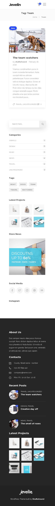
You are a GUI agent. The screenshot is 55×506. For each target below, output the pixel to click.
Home (35, 17)
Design (12, 146)
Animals (12, 140)
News (11, 158)
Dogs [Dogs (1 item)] (23, 184)
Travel (19, 104)
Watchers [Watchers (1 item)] (27, 190)
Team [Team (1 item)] (32, 184)
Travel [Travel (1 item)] (14, 190)
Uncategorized (30, 104)
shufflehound (21, 62)
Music (11, 152)
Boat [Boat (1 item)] (13, 184)
